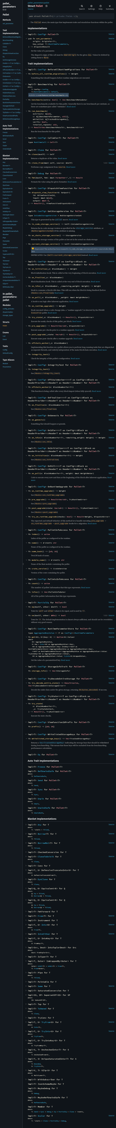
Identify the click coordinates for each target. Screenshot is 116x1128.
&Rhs (53, 615)
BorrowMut (43, 843)
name (34, 543)
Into (42, 644)
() (43, 203)
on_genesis (37, 420)
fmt (33, 178)
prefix (35, 726)
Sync (40, 789)
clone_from (37, 163)
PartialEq (43, 602)
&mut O (45, 201)
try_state (37, 317)
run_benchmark (39, 111)
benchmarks (37, 100)
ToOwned (42, 1008)
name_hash (37, 551)
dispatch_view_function (44, 192)
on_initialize (39, 269)
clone (34, 154)
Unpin (41, 798)
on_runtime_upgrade (42, 306)
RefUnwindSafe (46, 771)
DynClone (43, 879)
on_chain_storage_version (45, 235)
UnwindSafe (44, 808)
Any (39, 824)
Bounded (37, 1064)
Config (41, 34)
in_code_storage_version (45, 224)
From (40, 916)
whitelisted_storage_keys (45, 738)
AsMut (50, 966)
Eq (39, 754)
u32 (64, 116)
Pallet (51, 34)
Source (30, 9)
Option (60, 637)
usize (47, 534)
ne (33, 615)
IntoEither (44, 934)
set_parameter (43, 38)
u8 (49, 114)
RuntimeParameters (58, 44)
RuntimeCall (40, 142)
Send (40, 780)
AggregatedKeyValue (44, 633)
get (33, 637)
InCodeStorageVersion (45, 215)
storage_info (38, 671)
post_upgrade (38, 334)
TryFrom (45, 1022)
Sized (46, 830)
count (34, 583)
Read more (71, 106)
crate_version (39, 568)
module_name (38, 560)
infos (34, 592)
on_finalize (38, 277)
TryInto (67, 656)
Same (40, 986)
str (55, 543)
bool (54, 100)
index (34, 534)
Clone (41, 150)
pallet (46, 3)
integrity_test (40, 354)
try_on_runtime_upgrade (44, 517)
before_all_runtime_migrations (48, 74)
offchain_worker (40, 343)
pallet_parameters (35, 3)
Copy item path (46, 6)
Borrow (41, 834)
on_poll (36, 297)
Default (54, 92)
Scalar (41, 1116)
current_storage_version (45, 244)
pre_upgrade (38, 326)
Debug (41, 173)
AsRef (40, 966)
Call (52, 142)
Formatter (61, 178)
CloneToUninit (46, 856)
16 (55, 551)
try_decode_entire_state (45, 683)
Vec (64, 100)
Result (37, 127)
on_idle (36, 286)
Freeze (41, 766)
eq (33, 607)
